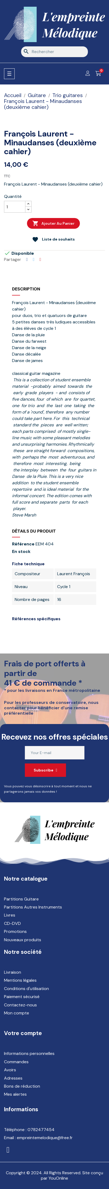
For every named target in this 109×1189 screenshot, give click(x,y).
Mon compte (16, 1013)
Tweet (33, 259)
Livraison (12, 972)
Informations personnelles (29, 1053)
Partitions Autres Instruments (33, 907)
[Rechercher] (54, 51)
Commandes (16, 1062)
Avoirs (10, 1070)
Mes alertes (15, 1094)
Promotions (15, 931)
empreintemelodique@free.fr (45, 1137)
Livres (9, 915)
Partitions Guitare (21, 899)
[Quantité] (14, 207)
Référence (23, 544)
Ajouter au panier (53, 223)
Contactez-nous (20, 1005)
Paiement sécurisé (22, 996)
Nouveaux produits (22, 940)
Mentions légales (20, 980)
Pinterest (40, 259)
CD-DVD (12, 923)
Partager (27, 259)
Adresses (13, 1078)
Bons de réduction (22, 1086)
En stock (21, 551)
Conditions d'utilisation (26, 988)
